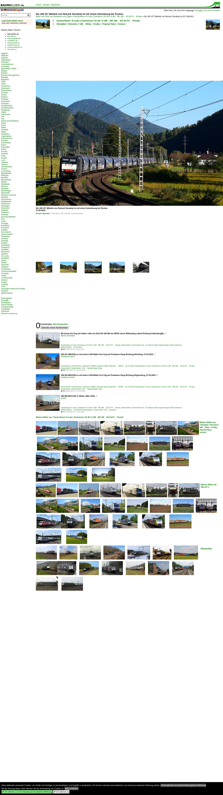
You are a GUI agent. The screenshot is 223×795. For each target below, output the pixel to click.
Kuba (3, 156)
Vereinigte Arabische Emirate (13, 289)
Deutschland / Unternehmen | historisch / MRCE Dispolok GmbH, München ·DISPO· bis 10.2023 (97, 366)
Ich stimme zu (61, 792)
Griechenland (6, 106)
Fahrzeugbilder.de (14, 38)
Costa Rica (5, 86)
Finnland (4, 99)
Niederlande (6, 201)
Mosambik (5, 193)
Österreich (5, 208)
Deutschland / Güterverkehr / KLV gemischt (99, 410)
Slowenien (5, 252)
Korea (3, 149)
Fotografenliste (7, 307)
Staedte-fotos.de (13, 45)
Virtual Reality (7, 305)
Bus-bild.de (11, 36)
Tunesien (5, 273)
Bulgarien (5, 79)
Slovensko (206, 548)
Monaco (4, 186)
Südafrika (5, 258)
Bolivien (4, 73)
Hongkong (5, 110)
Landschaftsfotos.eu (14, 47)
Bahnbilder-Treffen (9, 69)
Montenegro (6, 191)
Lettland (4, 162)
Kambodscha (6, 138)
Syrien (3, 260)
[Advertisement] (85, 52)
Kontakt (46, 5)
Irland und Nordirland (10, 121)
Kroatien (4, 154)
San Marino (6, 232)
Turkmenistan (6, 278)
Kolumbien (5, 147)
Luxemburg (5, 171)
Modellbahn (6, 302)
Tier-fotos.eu (12, 49)
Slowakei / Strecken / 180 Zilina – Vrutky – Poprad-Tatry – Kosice (91, 24)
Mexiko (4, 182)
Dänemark (5, 88)
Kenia (3, 145)
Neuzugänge (6, 298)
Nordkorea (5, 204)
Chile (3, 82)
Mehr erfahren (71, 788)
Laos (3, 160)
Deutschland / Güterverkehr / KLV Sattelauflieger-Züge (81, 368)
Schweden (5, 236)
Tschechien (5, 269)
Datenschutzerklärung (9, 313)
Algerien (4, 58)
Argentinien (6, 60)
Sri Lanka (5, 256)
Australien (5, 66)
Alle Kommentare (60, 324)
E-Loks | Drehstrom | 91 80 (97, 16)
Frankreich (5, 101)
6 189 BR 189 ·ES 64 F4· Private (126, 16)
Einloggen (199, 10)
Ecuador (4, 93)
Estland (4, 97)
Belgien (4, 71)
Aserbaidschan (7, 64)
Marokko (4, 177)
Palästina (5, 212)
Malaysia (4, 175)
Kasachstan (6, 143)
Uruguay (4, 284)
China (3, 84)
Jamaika (4, 130)
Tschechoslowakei (8, 271)
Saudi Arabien (7, 234)
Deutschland (79, 16)
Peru (3, 219)
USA (3, 286)
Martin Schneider (68, 336)
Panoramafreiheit (8, 217)
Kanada (4, 140)
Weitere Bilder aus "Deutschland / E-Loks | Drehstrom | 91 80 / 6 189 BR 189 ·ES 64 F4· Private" (80, 417)
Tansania (5, 265)
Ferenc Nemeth (42, 213)
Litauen (4, 169)
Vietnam (4, 291)
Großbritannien (7, 108)
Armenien (5, 62)
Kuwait (4, 158)
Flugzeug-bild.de (13, 43)
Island (3, 123)
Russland (5, 228)
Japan (3, 132)
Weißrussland (6, 293)
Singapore (5, 247)
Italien (3, 127)
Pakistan (4, 210)
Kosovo (4, 151)
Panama (4, 215)
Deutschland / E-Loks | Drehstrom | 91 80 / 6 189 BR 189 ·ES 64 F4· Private (98, 20)
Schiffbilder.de (12, 41)
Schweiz (4, 239)
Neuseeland (6, 199)
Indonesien (5, 114)
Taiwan (4, 262)
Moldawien (5, 184)
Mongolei (5, 188)
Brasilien (4, 77)
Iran (2, 119)
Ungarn (4, 282)
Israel (3, 125)
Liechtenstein (6, 167)
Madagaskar (6, 173)
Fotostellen (5, 309)
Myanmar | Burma (8, 195)
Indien (3, 112)
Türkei (3, 276)
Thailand (4, 267)
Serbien (4, 243)
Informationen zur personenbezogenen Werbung (183, 785)
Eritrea (4, 95)
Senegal (4, 241)
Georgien (5, 103)
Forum (38, 5)
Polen (3, 221)
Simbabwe (5, 245)
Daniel (63, 398)
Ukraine (4, 280)
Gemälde (5, 300)
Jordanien (5, 134)
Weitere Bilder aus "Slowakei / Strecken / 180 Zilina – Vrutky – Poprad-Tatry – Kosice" (209, 427)
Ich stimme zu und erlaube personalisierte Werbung (27, 792)
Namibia (4, 197)
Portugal (4, 223)
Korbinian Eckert (68, 356)
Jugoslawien (6, 136)
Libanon (4, 164)
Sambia (4, 230)
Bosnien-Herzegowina (10, 75)
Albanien (4, 55)
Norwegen (5, 206)
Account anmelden (212, 10)
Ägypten (4, 53)
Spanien (4, 254)
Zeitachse (5, 311)
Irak (2, 116)
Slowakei (5, 249)
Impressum (55, 5)
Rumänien (5, 225)
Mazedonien (6, 180)
